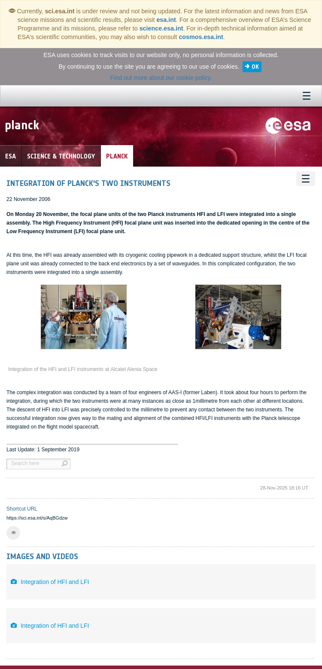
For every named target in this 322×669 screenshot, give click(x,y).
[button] (13, 533)
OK (255, 66)
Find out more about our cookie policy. (161, 77)
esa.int (166, 19)
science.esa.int (161, 28)
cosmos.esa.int (201, 36)
